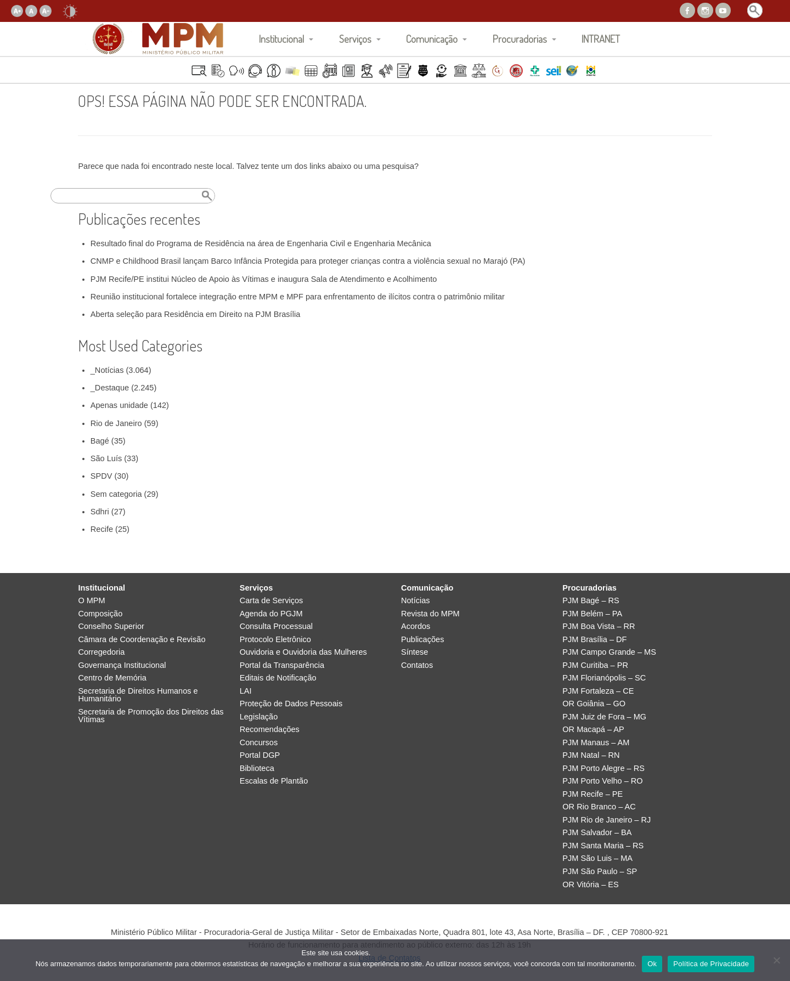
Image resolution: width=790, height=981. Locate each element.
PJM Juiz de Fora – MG (604, 717)
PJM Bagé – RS (590, 601)
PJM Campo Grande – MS (609, 652)
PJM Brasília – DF (594, 640)
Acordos (415, 626)
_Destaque (110, 387)
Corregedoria (101, 652)
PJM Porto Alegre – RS (603, 768)
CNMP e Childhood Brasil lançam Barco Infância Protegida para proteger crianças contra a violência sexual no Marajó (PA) (308, 261)
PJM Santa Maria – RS (603, 846)
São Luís (106, 458)
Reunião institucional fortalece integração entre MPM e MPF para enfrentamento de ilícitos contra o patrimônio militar (298, 296)
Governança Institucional (122, 665)
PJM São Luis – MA (597, 858)
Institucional (281, 38)
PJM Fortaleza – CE (598, 691)
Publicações (422, 640)
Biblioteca (257, 768)
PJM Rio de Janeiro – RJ (606, 820)
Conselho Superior (111, 626)
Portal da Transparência (282, 665)
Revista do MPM (430, 614)
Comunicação (432, 38)
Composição (100, 614)
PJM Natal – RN (590, 755)
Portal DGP (260, 755)
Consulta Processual (276, 626)
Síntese (414, 652)
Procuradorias (520, 38)
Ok (652, 964)
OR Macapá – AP (593, 729)
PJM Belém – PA (592, 614)
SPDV (101, 476)
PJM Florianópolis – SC (604, 678)
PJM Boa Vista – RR (598, 626)
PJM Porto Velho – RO (602, 781)
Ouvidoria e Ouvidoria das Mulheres (303, 652)
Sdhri (100, 511)
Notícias (415, 601)
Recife (102, 529)
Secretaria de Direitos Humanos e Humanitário (138, 695)
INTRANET (601, 38)
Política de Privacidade (711, 964)
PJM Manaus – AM (595, 743)
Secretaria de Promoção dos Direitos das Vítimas (150, 716)
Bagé (100, 440)
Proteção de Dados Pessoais (291, 704)
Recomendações (270, 729)
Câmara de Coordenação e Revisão (141, 640)
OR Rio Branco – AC (598, 807)
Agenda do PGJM (271, 614)
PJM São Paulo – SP (599, 871)
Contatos (417, 665)
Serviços (355, 38)
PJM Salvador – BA (596, 833)
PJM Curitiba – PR (595, 665)
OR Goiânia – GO (593, 704)
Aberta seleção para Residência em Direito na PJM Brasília (195, 314)
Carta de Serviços (271, 601)
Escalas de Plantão (274, 781)
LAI (246, 691)
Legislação (259, 717)
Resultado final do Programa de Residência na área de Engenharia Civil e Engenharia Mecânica (261, 243)
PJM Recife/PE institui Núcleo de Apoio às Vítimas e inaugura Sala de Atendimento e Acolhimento (264, 279)
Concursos (259, 743)
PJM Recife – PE (592, 794)
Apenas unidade (119, 405)
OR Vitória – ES (590, 885)
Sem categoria (116, 494)
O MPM (91, 601)
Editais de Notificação (278, 678)
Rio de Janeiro (116, 423)
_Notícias (107, 370)
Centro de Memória (112, 678)
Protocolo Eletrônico (275, 640)
